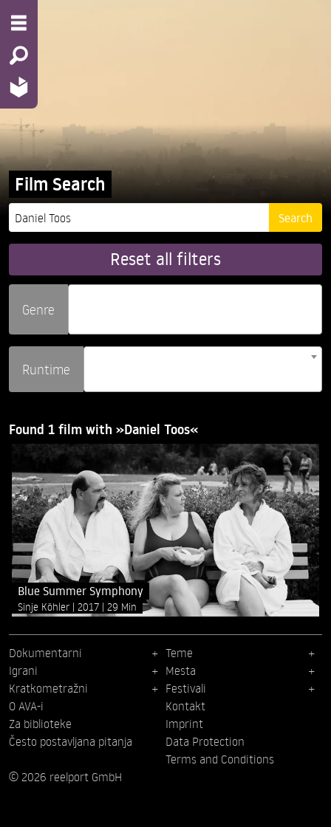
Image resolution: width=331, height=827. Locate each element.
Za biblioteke (40, 723)
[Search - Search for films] (19, 55)
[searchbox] (77, 303)
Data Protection (205, 741)
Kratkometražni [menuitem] (48, 688)
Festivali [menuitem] (186, 688)
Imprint (184, 723)
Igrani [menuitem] (23, 670)
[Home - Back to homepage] (19, 87)
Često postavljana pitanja (70, 741)
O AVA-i (26, 706)
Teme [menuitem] (179, 652)
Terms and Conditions (220, 759)
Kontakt (185, 706)
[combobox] (195, 309)
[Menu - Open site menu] (19, 23)
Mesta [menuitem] (181, 670)
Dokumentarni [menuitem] (45, 652)
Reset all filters (165, 259)
